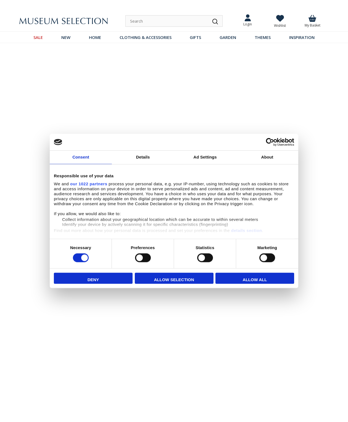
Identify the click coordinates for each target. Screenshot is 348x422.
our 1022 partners (88, 183)
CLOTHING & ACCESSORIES (146, 37)
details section (246, 230)
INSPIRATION (302, 37)
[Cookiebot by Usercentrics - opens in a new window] (270, 142)
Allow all (255, 280)
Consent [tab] (80, 157)
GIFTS (195, 37)
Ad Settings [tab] (205, 157)
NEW (65, 37)
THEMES (263, 37)
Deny (93, 280)
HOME (95, 37)
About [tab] (267, 157)
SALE (38, 37)
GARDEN (228, 37)
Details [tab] (143, 157)
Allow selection (174, 280)
